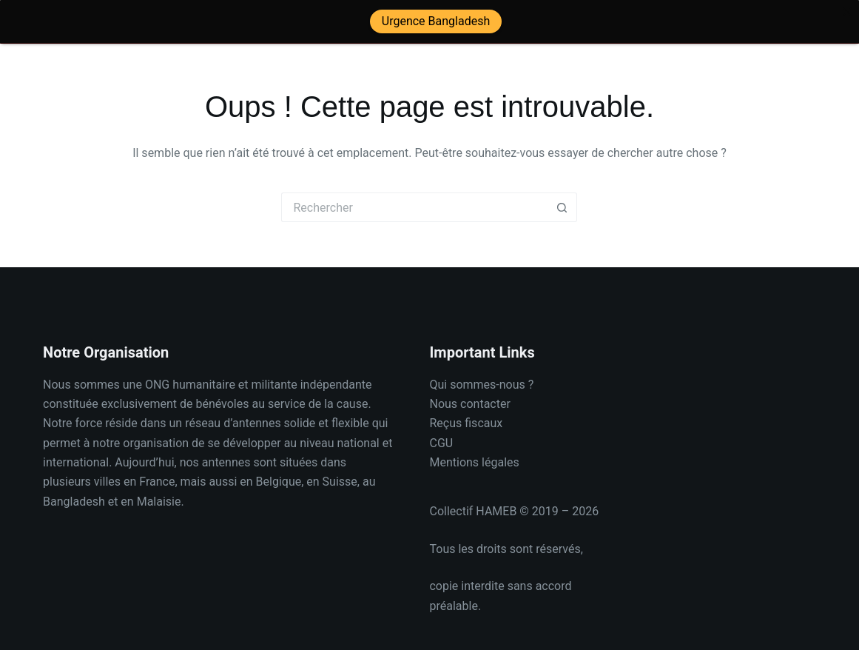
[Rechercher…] (414, 199)
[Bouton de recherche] (562, 199)
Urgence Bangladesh (435, 21)
